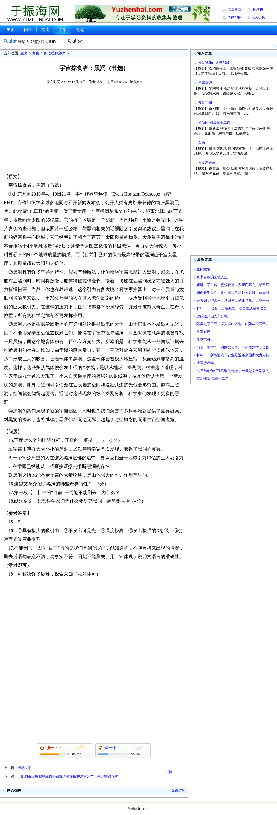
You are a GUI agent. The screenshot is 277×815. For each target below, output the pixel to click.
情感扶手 (24, 768)
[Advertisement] (94, 128)
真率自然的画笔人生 (212, 277)
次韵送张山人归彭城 (213, 63)
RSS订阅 (258, 17)
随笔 (80, 29)
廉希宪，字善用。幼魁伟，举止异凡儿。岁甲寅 (232, 300)
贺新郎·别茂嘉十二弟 (214, 123)
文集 (63, 29)
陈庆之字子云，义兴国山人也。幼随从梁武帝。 (232, 324)
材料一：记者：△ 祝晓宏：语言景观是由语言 (231, 308)
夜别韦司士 (207, 103)
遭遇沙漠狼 (205, 363)
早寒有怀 (205, 83)
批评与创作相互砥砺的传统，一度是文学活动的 (232, 371)
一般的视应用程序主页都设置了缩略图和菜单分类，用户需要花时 (68, 776)
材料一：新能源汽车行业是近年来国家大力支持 (232, 355)
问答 (28, 29)
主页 (11, 29)
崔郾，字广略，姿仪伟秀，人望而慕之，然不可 (232, 285)
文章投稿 (235, 10)
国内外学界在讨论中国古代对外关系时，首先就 (232, 293)
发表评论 (179, 791)
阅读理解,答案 (55, 53)
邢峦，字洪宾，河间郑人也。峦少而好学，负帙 (232, 347)
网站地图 (235, 17)
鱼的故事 (203, 269)
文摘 (45, 29)
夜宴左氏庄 (207, 163)
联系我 (257, 10)
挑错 (168, 772)
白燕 (201, 143)
